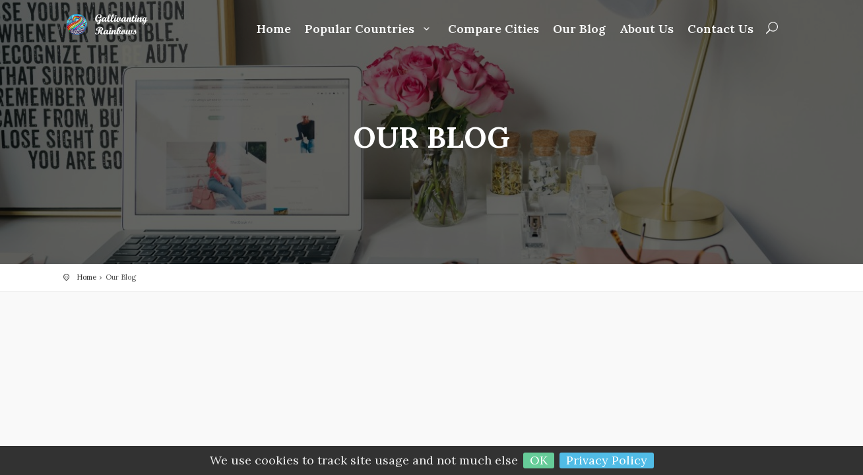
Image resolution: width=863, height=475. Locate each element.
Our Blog (579, 29)
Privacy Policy (606, 460)
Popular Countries (369, 29)
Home (274, 29)
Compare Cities (493, 29)
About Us (647, 29)
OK (539, 460)
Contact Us (720, 29)
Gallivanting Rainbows (116, 24)
